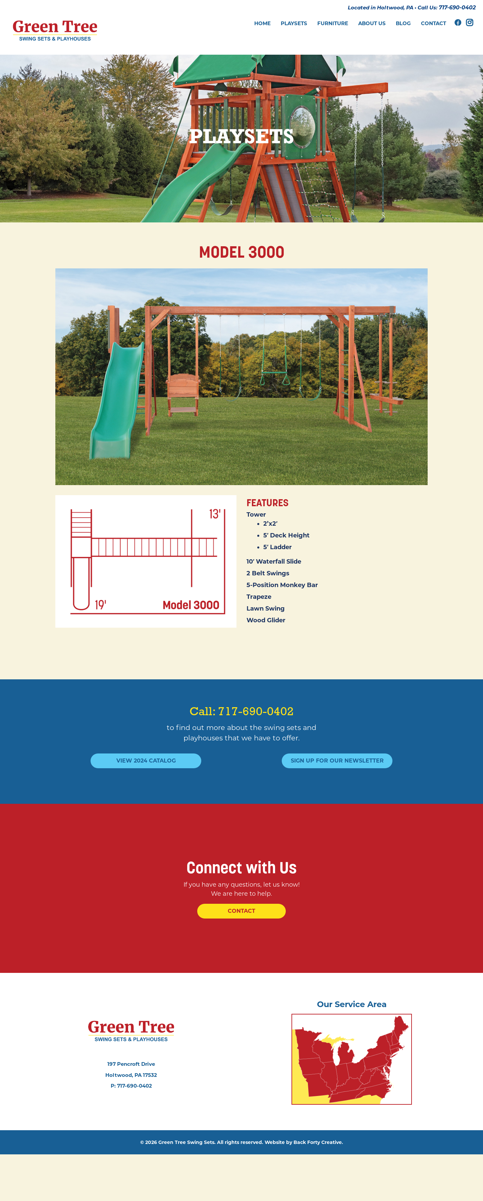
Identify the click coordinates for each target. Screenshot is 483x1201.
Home (262, 23)
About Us (372, 23)
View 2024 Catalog (146, 768)
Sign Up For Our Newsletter (337, 768)
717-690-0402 (455, 10)
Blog (403, 23)
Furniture (332, 23)
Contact (433, 23)
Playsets (294, 23)
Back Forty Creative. (318, 1189)
